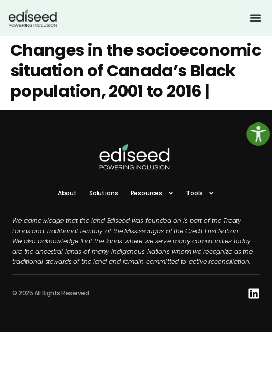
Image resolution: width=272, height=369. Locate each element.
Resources (152, 193)
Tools (200, 193)
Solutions (103, 193)
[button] (255, 17)
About (67, 193)
